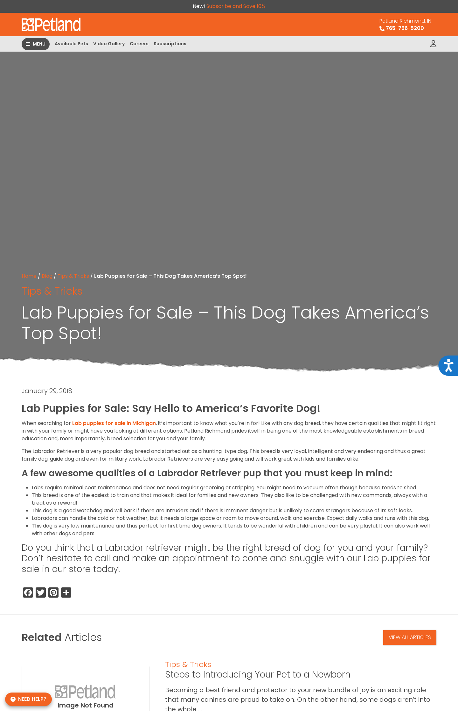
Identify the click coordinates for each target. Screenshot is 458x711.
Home (29, 276)
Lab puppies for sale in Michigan (114, 423)
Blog (47, 276)
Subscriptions (170, 43)
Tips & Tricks (73, 276)
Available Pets (71, 43)
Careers (139, 43)
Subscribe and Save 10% (235, 6)
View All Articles (410, 637)
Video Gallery (109, 43)
